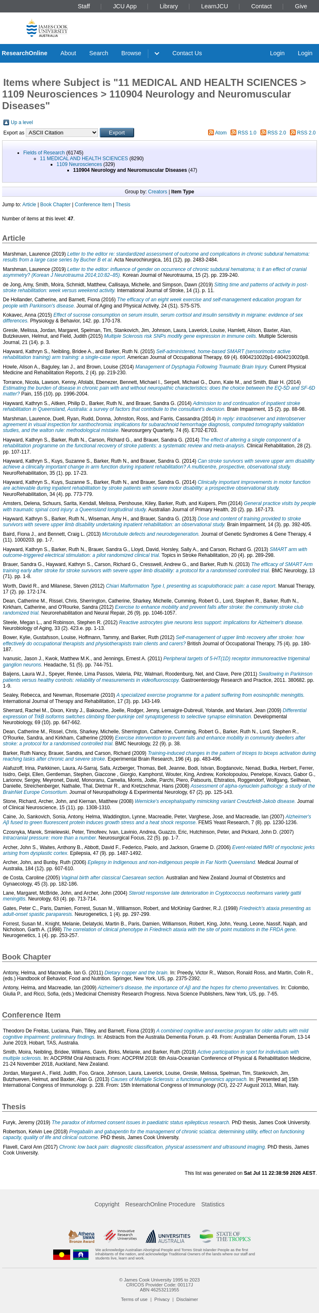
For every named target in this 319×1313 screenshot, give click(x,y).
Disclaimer (187, 1299)
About (68, 53)
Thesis (122, 204)
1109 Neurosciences (79, 164)
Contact (261, 6)
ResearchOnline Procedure (160, 1204)
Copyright (107, 1204)
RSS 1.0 (247, 133)
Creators (157, 192)
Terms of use (134, 1299)
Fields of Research (44, 153)
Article (29, 204)
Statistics (212, 1204)
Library (169, 6)
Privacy (162, 1299)
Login (277, 53)
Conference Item (93, 204)
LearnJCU (214, 6)
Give (301, 6)
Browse (131, 53)
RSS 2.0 (276, 133)
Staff (84, 6)
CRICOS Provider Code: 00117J (159, 1284)
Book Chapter (55, 204)
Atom (221, 133)
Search (98, 53)
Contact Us (187, 53)
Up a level (22, 122)
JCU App (125, 6)
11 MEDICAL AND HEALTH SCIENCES (84, 158)
